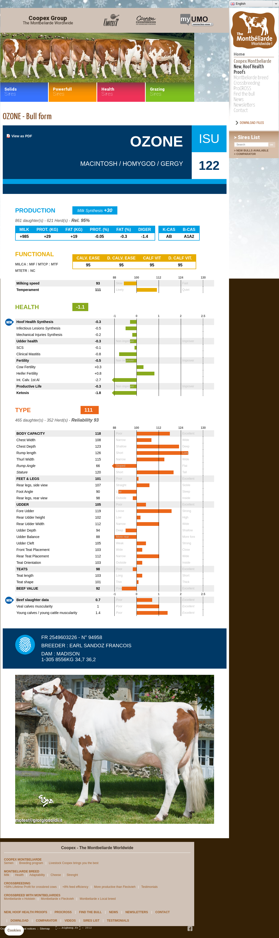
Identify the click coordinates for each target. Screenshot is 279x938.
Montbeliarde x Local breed (98, 899)
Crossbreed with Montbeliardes (32, 895)
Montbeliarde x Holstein (19, 899)
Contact (241, 110)
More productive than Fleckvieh (115, 887)
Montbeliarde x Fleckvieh (57, 899)
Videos (70, 920)
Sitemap (45, 928)
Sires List (91, 920)
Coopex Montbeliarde (252, 61)
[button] (14, 930)
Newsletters (244, 105)
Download (19, 920)
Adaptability (37, 875)
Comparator (248, 153)
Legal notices (28, 928)
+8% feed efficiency (75, 887)
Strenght (72, 875)
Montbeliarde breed (251, 77)
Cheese (55, 875)
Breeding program (31, 863)
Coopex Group (48, 20)
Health (19, 875)
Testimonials (149, 887)
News (239, 99)
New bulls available (252, 150)
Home (239, 54)
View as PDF (21, 136)
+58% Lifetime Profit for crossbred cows (30, 887)
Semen (8, 863)
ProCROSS (242, 88)
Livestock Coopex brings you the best (73, 863)
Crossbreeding (247, 83)
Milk (6, 875)
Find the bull (244, 94)
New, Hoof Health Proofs (25, 912)
